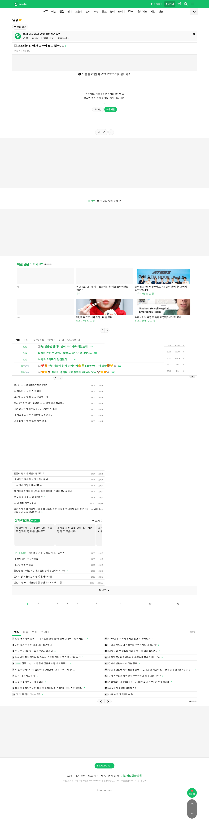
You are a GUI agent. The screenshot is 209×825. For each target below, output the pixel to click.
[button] (102, 330)
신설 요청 (20, 26)
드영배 (79, 11)
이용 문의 (79, 775)
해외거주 (49, 37)
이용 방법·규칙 (156, 4)
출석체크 (142, 11)
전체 (18, 340)
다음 (150, 603)
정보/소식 (38, 340)
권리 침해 (113, 775)
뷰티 (112, 11)
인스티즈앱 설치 (104, 765)
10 (121, 604)
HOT (45, 11)
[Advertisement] (104, 731)
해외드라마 (64, 37)
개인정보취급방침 (131, 775)
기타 (61, 340)
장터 (88, 11)
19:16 (192, 632)
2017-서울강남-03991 (125, 780)
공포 (104, 11)
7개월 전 (17, 51)
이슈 (53, 11)
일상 (61, 11)
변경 (160, 11)
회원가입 (169, 4)
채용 (103, 775)
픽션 (96, 11)
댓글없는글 (73, 340)
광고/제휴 (93, 775)
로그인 (98, 109)
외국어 (35, 37)
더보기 (97, 520)
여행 (25, 37)
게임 (152, 11)
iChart (131, 11)
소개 (69, 775)
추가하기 (35, 520)
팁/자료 (51, 340)
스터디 (121, 11)
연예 (69, 11)
